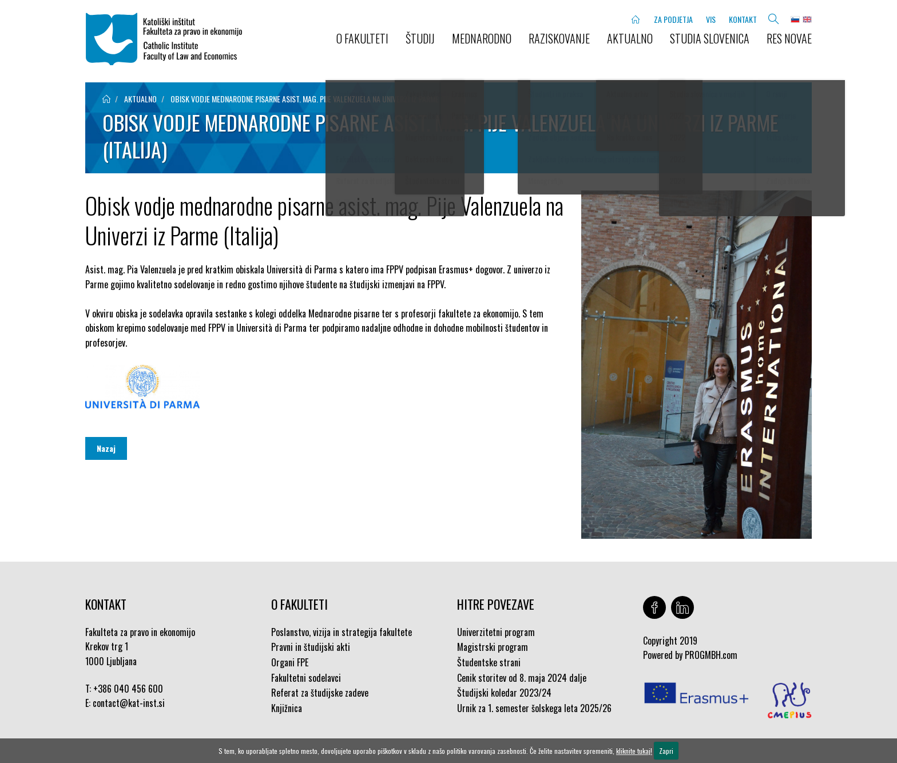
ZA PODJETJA (673, 19)
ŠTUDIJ (420, 38)
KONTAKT (743, 19)
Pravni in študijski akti (310, 647)
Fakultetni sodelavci (306, 678)
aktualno (140, 99)
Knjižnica (286, 708)
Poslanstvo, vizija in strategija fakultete (341, 632)
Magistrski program (492, 647)
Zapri (666, 751)
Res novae (789, 38)
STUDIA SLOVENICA (709, 38)
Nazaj (106, 448)
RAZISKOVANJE (559, 38)
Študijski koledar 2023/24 (504, 693)
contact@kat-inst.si (129, 703)
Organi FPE (289, 662)
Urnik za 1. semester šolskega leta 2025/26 (534, 708)
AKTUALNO (630, 38)
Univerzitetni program (496, 632)
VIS (711, 19)
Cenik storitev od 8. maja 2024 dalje (521, 678)
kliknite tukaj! (634, 751)
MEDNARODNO (481, 38)
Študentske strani (489, 662)
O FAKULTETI (362, 38)
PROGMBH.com (711, 655)
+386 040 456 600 (128, 689)
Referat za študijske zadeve (319, 693)
